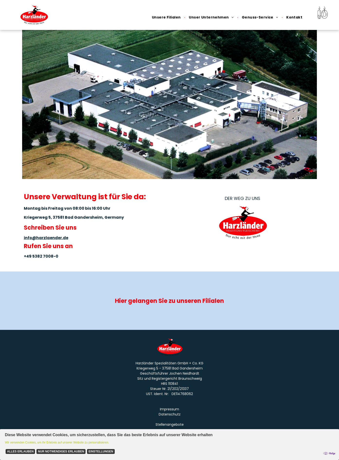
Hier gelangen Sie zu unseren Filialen (169, 301)
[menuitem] (166, 17)
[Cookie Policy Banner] (169, 444)
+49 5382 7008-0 (41, 256)
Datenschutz (170, 414)
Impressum (169, 409)
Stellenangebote (170, 424)
